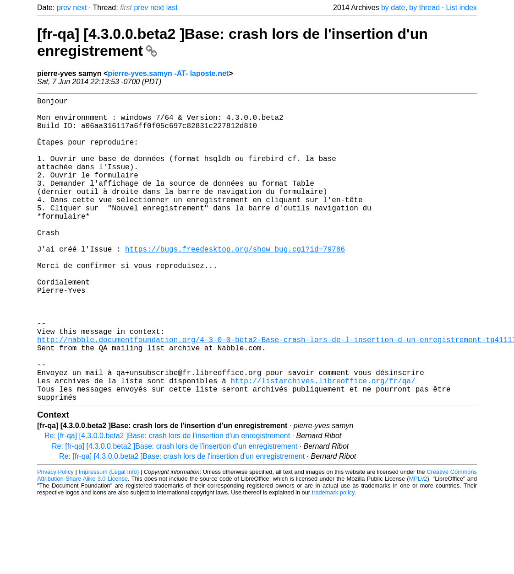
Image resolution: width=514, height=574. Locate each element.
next (80, 7)
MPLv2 (418, 546)
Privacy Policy (55, 539)
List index (461, 7)
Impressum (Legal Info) (108, 539)
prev (64, 7)
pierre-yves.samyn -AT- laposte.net (168, 73)
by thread (424, 7)
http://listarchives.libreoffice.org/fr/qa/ (322, 445)
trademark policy (333, 560)
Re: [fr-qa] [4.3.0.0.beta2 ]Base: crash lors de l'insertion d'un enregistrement (167, 503)
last (172, 7)
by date (393, 7)
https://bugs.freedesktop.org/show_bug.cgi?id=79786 (235, 284)
